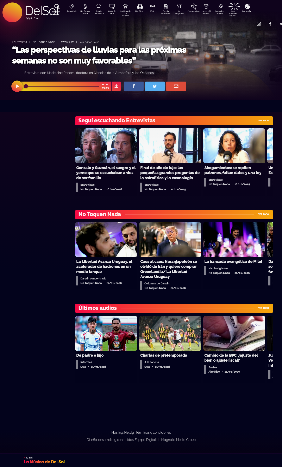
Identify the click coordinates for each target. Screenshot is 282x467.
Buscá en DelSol (56, 13)
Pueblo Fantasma (171, 13)
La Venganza (186, 13)
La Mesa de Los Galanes (128, 13)
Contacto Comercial (250, 21)
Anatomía (258, 11)
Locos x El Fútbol (215, 13)
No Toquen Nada (85, 13)
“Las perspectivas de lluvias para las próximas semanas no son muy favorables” (99, 55)
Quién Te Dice (114, 13)
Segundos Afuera (229, 13)
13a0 (157, 11)
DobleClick (70, 11)
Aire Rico (143, 11)
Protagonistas (200, 11)
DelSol (41, 10)
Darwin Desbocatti (99, 13)
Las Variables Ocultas (244, 13)
